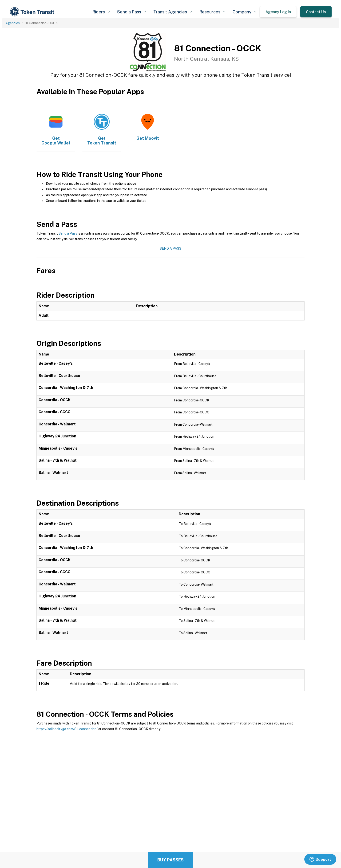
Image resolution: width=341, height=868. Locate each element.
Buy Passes (170, 859)
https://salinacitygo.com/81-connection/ (67, 729)
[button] (100, 12)
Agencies (12, 23)
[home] (32, 12)
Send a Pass (68, 233)
